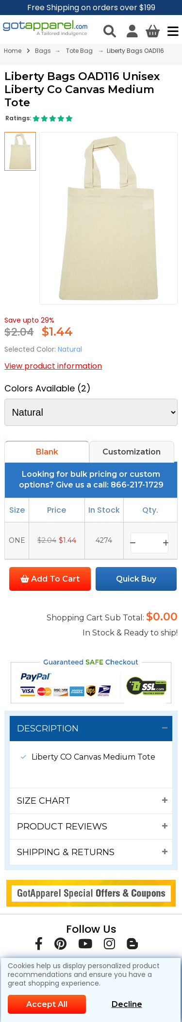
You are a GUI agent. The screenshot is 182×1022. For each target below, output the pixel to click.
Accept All (46, 1004)
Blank (47, 451)
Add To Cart (50, 579)
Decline (127, 1004)
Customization (131, 451)
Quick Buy (136, 579)
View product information (53, 366)
